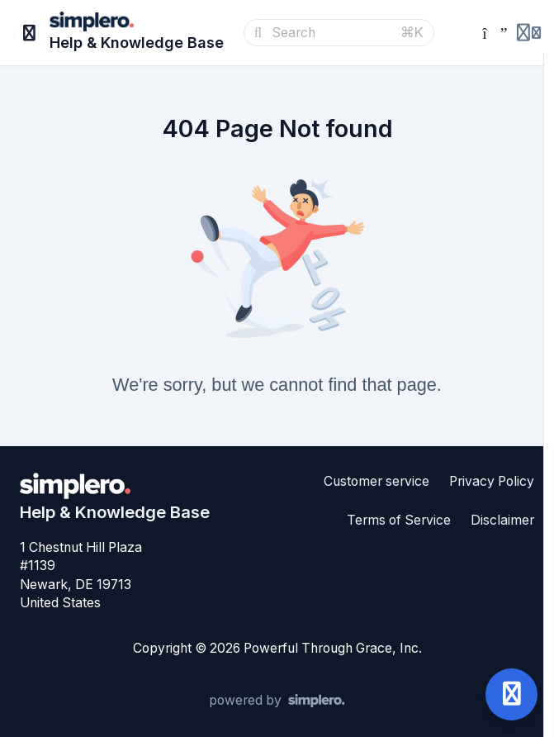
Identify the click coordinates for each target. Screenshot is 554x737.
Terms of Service (399, 520)
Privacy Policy (491, 481)
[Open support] (511, 694)
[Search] (331, 33)
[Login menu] (529, 33)
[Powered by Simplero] (277, 701)
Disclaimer (502, 520)
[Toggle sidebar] (29, 33)
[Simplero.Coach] (490, 33)
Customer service (376, 481)
